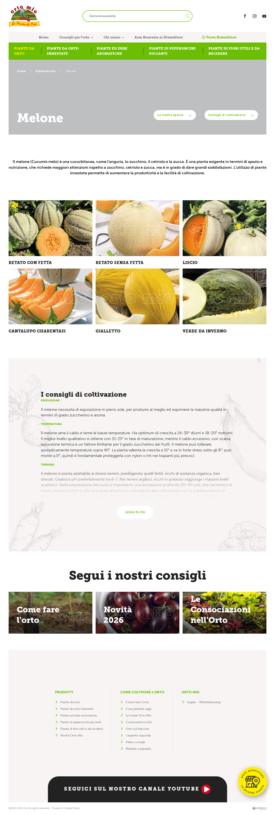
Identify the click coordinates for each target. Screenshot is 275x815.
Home (44, 37)
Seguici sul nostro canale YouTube (137, 790)
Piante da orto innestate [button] (63, 51)
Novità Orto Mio (71, 736)
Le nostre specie (174, 115)
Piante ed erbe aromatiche (78, 716)
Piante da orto (47, 71)
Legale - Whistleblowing (203, 703)
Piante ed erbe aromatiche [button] (112, 51)
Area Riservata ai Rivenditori (158, 37)
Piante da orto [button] (24, 51)
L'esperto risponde (138, 736)
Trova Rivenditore (219, 37)
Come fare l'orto (137, 703)
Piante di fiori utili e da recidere (81, 729)
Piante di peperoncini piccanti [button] (172, 51)
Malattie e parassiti (138, 749)
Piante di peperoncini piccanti (80, 723)
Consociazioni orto (139, 723)
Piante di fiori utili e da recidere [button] (234, 51)
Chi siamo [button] (112, 37)
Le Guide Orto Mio (138, 716)
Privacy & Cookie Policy (66, 808)
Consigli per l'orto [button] (74, 37)
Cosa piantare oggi (138, 709)
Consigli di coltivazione (231, 115)
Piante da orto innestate (76, 709)
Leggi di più (135, 513)
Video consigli (135, 743)
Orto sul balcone (137, 729)
